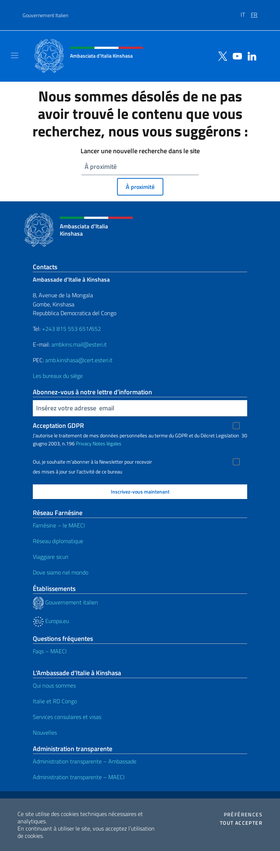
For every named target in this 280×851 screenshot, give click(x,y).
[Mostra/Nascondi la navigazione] (14, 55)
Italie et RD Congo (55, 701)
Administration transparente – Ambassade (84, 761)
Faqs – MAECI (50, 651)
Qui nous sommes (54, 685)
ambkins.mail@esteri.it (79, 344)
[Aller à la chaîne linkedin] (250, 55)
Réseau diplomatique (58, 541)
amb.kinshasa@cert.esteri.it (79, 360)
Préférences (243, 814)
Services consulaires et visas (67, 716)
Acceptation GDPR (58, 425)
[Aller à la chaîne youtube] (235, 55)
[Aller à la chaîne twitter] (221, 55)
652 (96, 328)
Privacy (84, 443)
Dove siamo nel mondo (60, 572)
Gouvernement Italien (45, 15)
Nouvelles (45, 732)
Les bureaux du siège (58, 375)
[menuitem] (246, 12)
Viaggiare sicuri (50, 556)
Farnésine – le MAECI (59, 525)
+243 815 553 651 (65, 328)
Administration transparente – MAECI (79, 777)
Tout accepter (241, 822)
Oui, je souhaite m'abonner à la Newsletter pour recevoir (92, 462)
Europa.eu (51, 620)
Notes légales (107, 443)
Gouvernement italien (65, 602)
